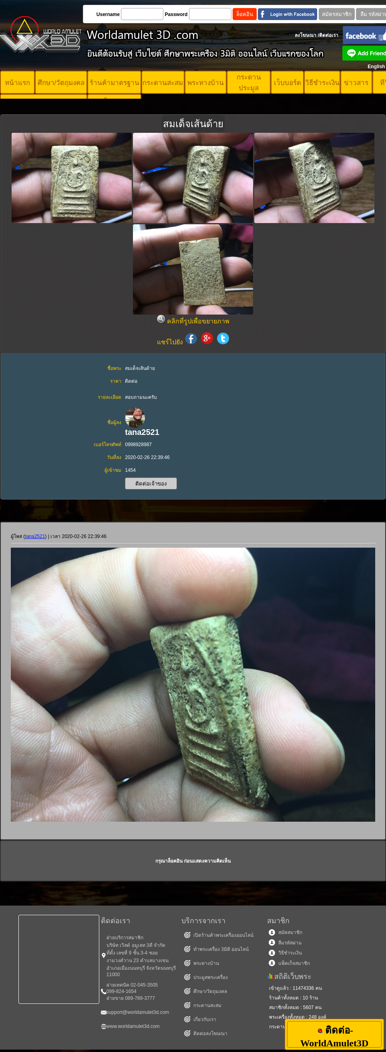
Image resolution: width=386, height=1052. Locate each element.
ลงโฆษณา (305, 35)
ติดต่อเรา (328, 35)
